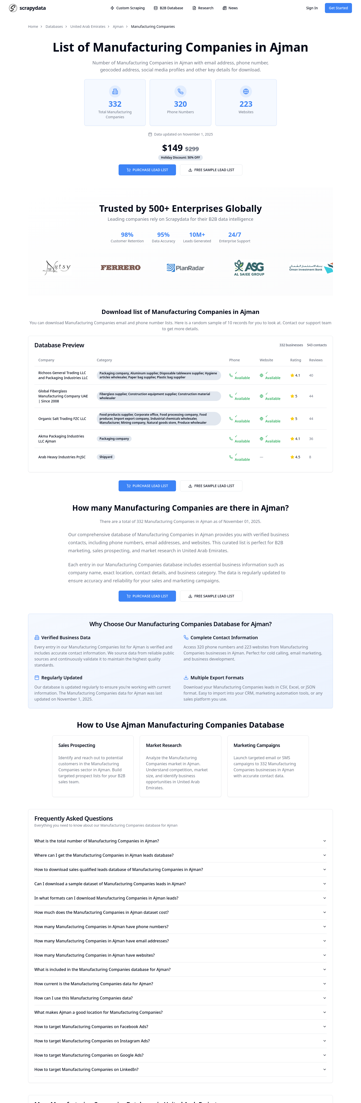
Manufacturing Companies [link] (153, 26)
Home (33, 26)
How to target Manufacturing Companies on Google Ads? (180, 1055)
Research (203, 8)
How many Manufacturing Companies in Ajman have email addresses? (180, 941)
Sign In (312, 8)
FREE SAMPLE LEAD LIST (211, 169)
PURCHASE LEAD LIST (147, 169)
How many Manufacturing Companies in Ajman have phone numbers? (180, 926)
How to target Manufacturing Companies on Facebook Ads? (180, 1026)
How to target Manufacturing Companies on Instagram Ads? (180, 1041)
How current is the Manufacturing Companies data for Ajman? (180, 983)
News (230, 8)
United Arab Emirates (88, 26)
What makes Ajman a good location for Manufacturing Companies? (180, 1012)
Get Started (338, 8)
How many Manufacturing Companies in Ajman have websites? (180, 955)
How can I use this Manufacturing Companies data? (180, 998)
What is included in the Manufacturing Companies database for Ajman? (180, 969)
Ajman (118, 26)
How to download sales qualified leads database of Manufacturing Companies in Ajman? (180, 869)
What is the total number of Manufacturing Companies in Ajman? (180, 841)
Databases (54, 26)
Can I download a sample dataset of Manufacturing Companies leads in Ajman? (180, 884)
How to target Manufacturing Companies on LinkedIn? (180, 1069)
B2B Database (168, 8)
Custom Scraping (127, 8)
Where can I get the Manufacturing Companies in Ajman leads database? (180, 855)
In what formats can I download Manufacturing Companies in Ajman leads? (180, 898)
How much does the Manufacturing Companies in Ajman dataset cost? (180, 912)
